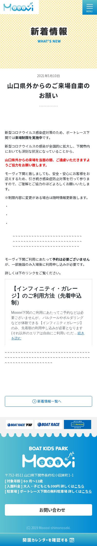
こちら (79, 486)
